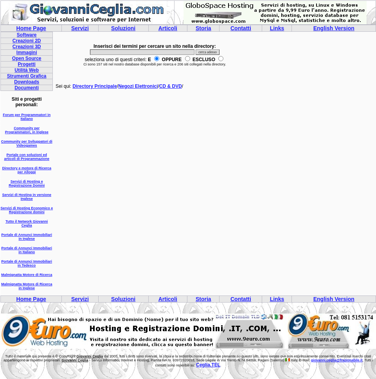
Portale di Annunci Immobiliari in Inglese (26, 237)
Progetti (27, 64)
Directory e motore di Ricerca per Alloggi (26, 170)
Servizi (80, 28)
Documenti (26, 88)
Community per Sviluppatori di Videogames (26, 143)
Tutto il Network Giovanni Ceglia (26, 223)
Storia (203, 28)
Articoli (167, 28)
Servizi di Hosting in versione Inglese (26, 197)
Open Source (26, 58)
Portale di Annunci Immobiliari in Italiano (26, 250)
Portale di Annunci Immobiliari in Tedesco (26, 263)
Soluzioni (123, 28)
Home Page (31, 28)
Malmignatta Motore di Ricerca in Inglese (26, 286)
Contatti (240, 28)
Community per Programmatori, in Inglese (27, 130)
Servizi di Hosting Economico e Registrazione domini (26, 210)
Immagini (26, 52)
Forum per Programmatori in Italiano (26, 117)
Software (27, 35)
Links (277, 28)
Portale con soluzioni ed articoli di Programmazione (26, 157)
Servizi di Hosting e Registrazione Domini (27, 183)
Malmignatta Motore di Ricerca (26, 275)
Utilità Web (26, 70)
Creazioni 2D (27, 41)
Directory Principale (94, 86)
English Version (333, 28)
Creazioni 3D (27, 46)
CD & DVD (170, 86)
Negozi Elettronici (138, 86)
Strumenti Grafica (27, 76)
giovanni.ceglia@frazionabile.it (337, 360)
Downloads (26, 82)
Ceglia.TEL (208, 365)
